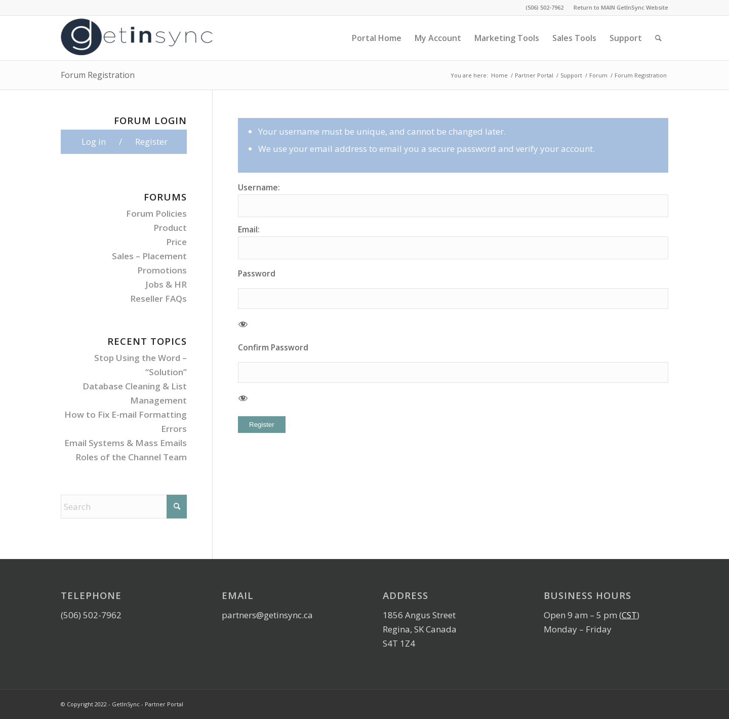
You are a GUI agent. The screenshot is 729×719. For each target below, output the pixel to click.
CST (629, 615)
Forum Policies (156, 213)
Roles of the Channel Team (131, 457)
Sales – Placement (149, 256)
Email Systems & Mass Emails (125, 443)
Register (261, 424)
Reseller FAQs (158, 298)
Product (170, 227)
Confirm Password (273, 347)
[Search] (658, 38)
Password (256, 273)
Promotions (162, 270)
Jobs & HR (166, 284)
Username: (259, 187)
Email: (249, 229)
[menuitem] (618, 7)
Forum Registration (98, 75)
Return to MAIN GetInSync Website (621, 7)
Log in (94, 141)
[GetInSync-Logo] (137, 38)
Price (176, 242)
